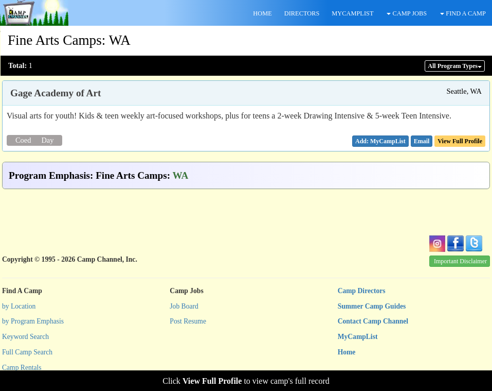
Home (347, 352)
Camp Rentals (22, 367)
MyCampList (358, 337)
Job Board (184, 306)
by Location (18, 306)
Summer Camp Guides (372, 306)
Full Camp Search (27, 352)
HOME (262, 13)
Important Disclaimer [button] (460, 261)
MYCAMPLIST (352, 13)
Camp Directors (362, 291)
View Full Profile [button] (460, 141)
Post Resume (188, 321)
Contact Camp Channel (373, 321)
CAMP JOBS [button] (407, 13)
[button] (422, 141)
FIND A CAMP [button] (463, 13)
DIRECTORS (302, 13)
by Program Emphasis (33, 321)
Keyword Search (25, 337)
